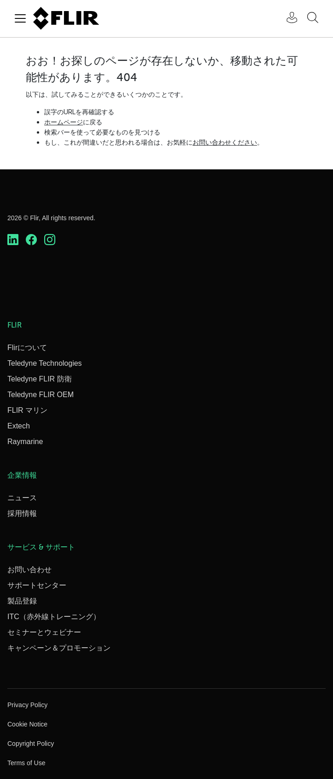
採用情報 (22, 513)
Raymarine (25, 441)
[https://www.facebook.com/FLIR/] (31, 239)
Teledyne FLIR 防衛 (39, 379)
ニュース (22, 498)
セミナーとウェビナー (44, 632)
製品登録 (22, 601)
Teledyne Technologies (44, 363)
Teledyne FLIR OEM (40, 394)
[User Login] (287, 19)
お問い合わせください (225, 142)
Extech (18, 426)
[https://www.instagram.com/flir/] (49, 239)
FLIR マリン (27, 410)
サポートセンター (36, 585)
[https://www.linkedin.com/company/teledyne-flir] (12, 239)
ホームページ (63, 122)
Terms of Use (26, 763)
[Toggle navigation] (20, 18)
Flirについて (27, 347)
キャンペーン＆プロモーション (59, 648)
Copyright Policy (30, 743)
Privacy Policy (27, 705)
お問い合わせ (29, 570)
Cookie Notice (27, 724)
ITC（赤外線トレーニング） (53, 617)
